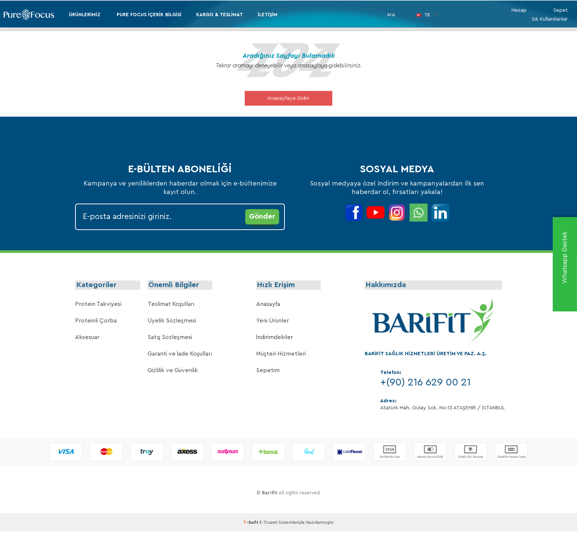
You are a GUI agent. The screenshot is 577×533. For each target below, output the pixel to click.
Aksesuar (87, 339)
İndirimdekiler (274, 339)
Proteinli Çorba (96, 322)
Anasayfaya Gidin (288, 98)
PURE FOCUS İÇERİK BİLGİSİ (149, 14)
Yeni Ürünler (272, 322)
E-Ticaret (268, 524)
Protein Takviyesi (98, 305)
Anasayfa (268, 305)
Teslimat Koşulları (171, 305)
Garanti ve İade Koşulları (180, 355)
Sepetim (268, 372)
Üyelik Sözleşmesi (172, 322)
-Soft (251, 524)
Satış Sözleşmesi (170, 339)
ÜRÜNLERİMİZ (84, 14)
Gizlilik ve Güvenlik (173, 372)
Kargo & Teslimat (219, 14)
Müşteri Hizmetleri (281, 355)
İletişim (267, 14)
